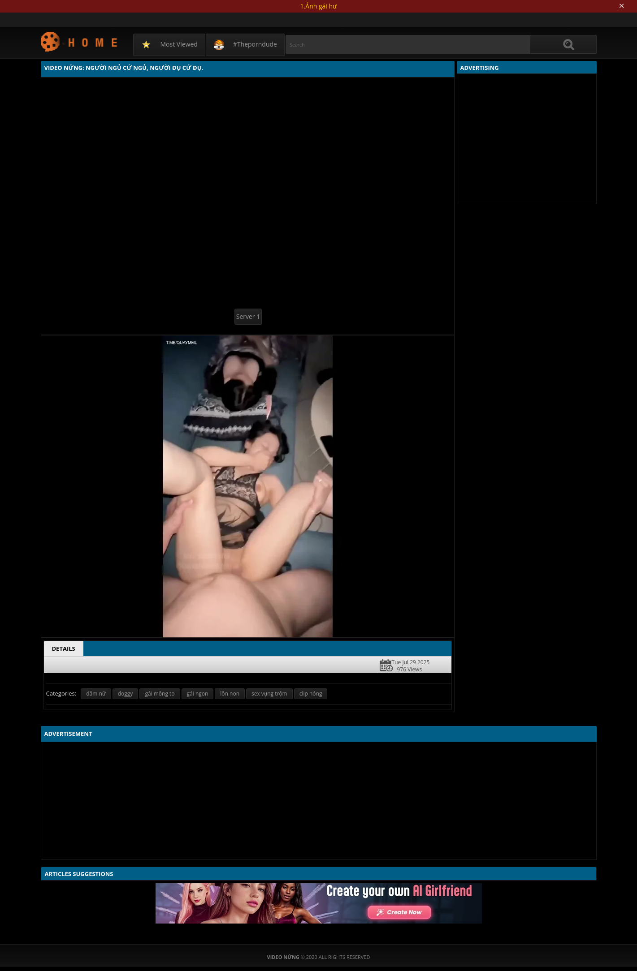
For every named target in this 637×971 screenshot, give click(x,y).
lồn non (229, 693)
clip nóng (310, 693)
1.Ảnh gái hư (318, 6)
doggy (125, 693)
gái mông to (159, 693)
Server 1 (248, 316)
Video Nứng (79, 41)
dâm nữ (96, 693)
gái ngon (197, 693)
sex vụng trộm (269, 693)
